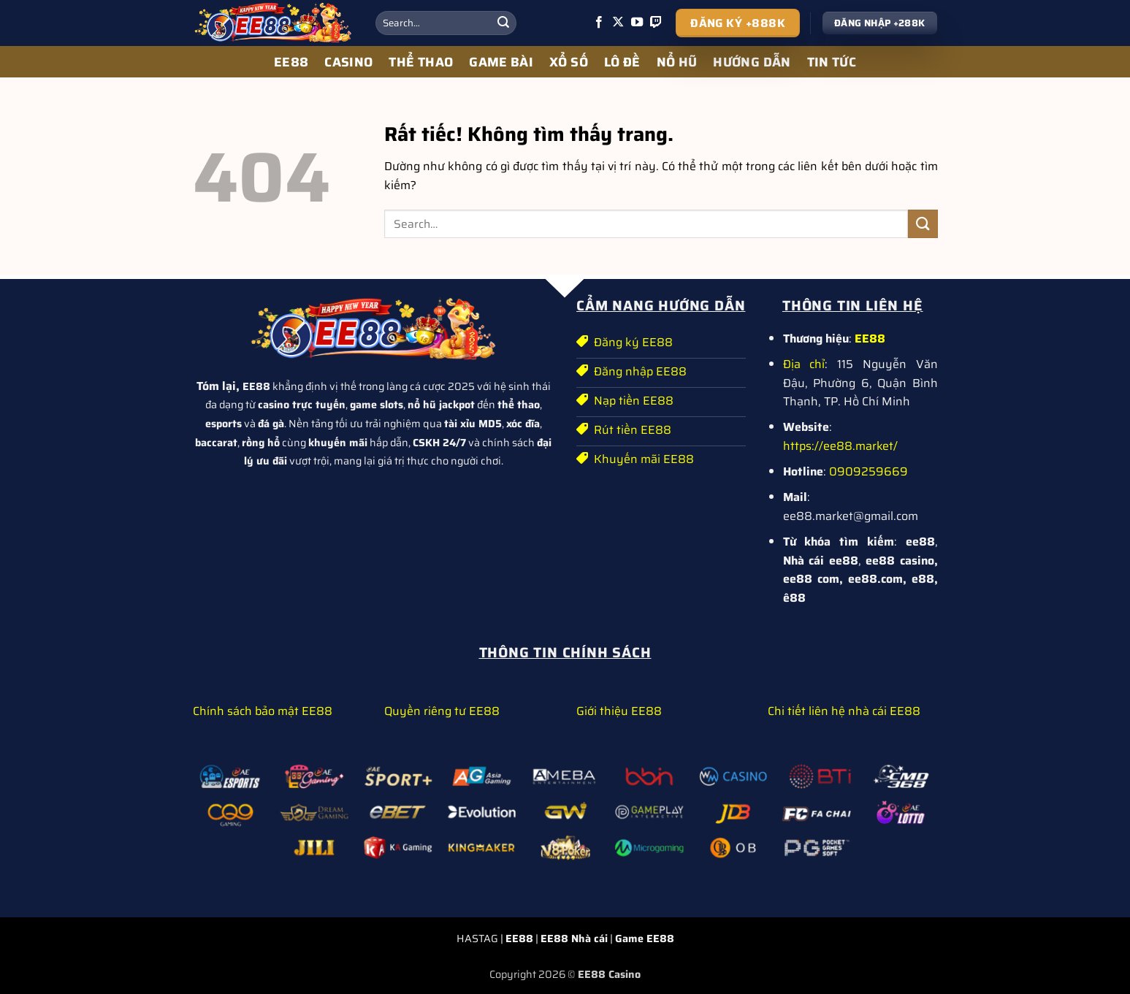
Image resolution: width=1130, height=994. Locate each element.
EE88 (291, 62)
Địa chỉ (804, 364)
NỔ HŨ (677, 62)
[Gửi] (503, 23)
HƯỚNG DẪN (751, 62)
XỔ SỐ (568, 62)
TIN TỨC (831, 62)
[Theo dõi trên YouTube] (637, 22)
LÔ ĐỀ (622, 62)
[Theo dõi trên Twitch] (656, 22)
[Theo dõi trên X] (618, 22)
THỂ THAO (421, 62)
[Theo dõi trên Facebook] (599, 22)
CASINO (348, 62)
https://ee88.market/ (840, 446)
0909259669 (868, 471)
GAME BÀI (501, 62)
